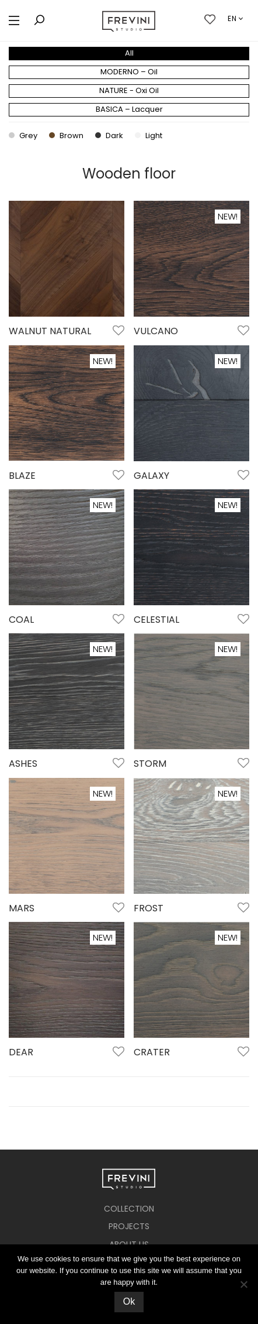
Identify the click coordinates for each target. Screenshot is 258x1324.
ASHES (23, 763)
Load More (129, 1091)
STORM (150, 763)
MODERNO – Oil (129, 71)
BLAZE (22, 475)
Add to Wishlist (117, 331)
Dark (109, 135)
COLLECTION (129, 1209)
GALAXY (151, 475)
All (129, 53)
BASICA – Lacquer (129, 109)
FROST (148, 908)
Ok (129, 1301)
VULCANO (156, 331)
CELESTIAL (156, 619)
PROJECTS (129, 1226)
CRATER (152, 1052)
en (232, 18)
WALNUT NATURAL (50, 331)
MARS (21, 908)
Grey (23, 135)
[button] (14, 20)
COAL (21, 619)
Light (148, 135)
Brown (66, 135)
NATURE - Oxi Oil (129, 90)
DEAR (21, 1052)
